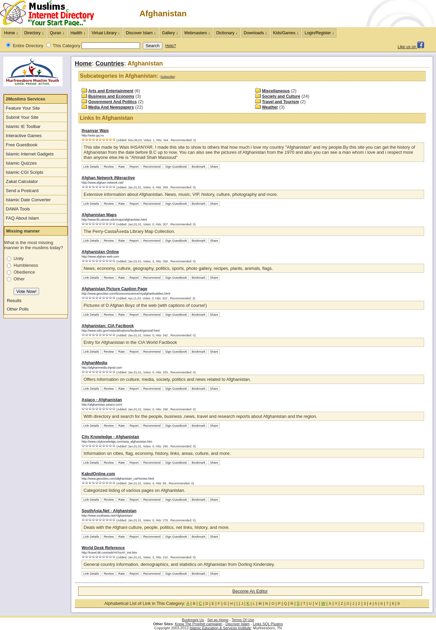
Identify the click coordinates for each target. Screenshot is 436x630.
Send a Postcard (22, 190)
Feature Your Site (23, 108)
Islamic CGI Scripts (24, 172)
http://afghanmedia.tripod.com (102, 367)
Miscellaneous (276, 91)
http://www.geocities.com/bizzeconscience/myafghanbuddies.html (126, 293)
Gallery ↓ (170, 33)
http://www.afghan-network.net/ (103, 182)
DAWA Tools (18, 208)
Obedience (24, 272)
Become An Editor (250, 591)
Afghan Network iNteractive (108, 177)
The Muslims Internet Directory (51, 13)
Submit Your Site (22, 117)
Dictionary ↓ (227, 33)
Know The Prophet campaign (198, 624)
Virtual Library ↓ (105, 33)
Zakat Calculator (22, 181)
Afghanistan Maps (99, 214)
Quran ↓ (57, 33)
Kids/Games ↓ (286, 33)
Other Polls (18, 309)
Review (109, 166)
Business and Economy (111, 96)
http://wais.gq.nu (93, 135)
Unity (19, 258)
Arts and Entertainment (111, 91)
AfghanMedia (94, 362)
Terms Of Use (243, 620)
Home (83, 63)
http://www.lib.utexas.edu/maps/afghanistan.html (114, 219)
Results (14, 300)
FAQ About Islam (22, 218)
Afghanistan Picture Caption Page (114, 288)
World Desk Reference (103, 547)
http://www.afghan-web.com (100, 256)
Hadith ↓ (77, 33)
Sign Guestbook (176, 166)
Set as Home (218, 620)
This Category (66, 45)
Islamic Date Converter (28, 199)
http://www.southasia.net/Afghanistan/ (107, 515)
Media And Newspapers (111, 107)
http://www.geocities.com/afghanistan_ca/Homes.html (118, 478)
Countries (109, 63)
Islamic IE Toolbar (23, 126)
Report (134, 166)
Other (19, 278)
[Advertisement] (356, 13)
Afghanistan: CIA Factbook (108, 325)
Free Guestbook (21, 144)
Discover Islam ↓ (141, 33)
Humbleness (26, 265)
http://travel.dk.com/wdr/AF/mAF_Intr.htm (109, 552)
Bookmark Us (193, 620)
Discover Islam (238, 624)
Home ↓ (11, 33)
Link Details (91, 166)
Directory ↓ (33, 33)
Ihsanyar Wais (95, 130)
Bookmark (199, 166)
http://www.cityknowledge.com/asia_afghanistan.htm (117, 441)
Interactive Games (24, 135)
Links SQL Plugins (268, 624)
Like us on (411, 46)
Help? (170, 45)
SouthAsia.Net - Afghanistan (109, 510)
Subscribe (167, 76)
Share (214, 166)
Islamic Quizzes (21, 163)
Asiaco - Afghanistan (102, 399)
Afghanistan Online (100, 251)
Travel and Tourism (280, 101)
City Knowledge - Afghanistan (110, 436)
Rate (121, 166)
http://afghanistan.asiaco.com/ (102, 404)
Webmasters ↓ (197, 33)
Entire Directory (28, 45)
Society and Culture (281, 96)
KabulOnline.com (98, 473)
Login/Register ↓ (319, 33)
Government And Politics (112, 101)
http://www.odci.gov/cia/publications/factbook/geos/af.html (121, 330)
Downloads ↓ (255, 33)
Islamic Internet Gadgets (30, 153)
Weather (270, 107)
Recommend (152, 166)
